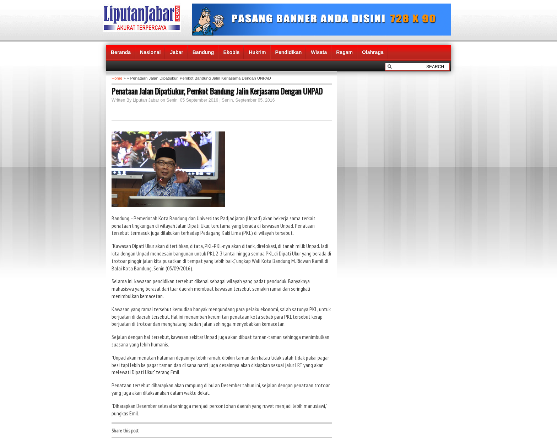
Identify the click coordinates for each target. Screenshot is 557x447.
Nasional (150, 52)
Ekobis (231, 52)
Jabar (176, 52)
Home (117, 78)
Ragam (344, 52)
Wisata (319, 52)
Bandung (203, 52)
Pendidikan (288, 52)
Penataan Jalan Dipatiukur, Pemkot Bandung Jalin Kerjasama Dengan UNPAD (217, 91)
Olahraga (373, 52)
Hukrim (257, 52)
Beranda (121, 52)
